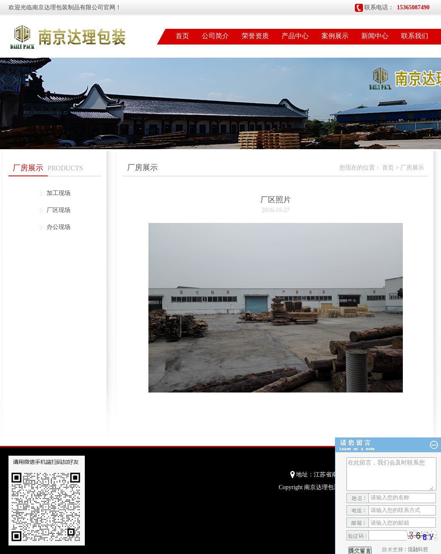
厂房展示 (412, 167)
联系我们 (414, 35)
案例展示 (335, 35)
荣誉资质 (255, 35)
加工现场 (58, 193)
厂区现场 (58, 210)
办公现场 (58, 227)
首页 (182, 35)
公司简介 (215, 35)
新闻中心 (374, 35)
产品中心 (295, 35)
